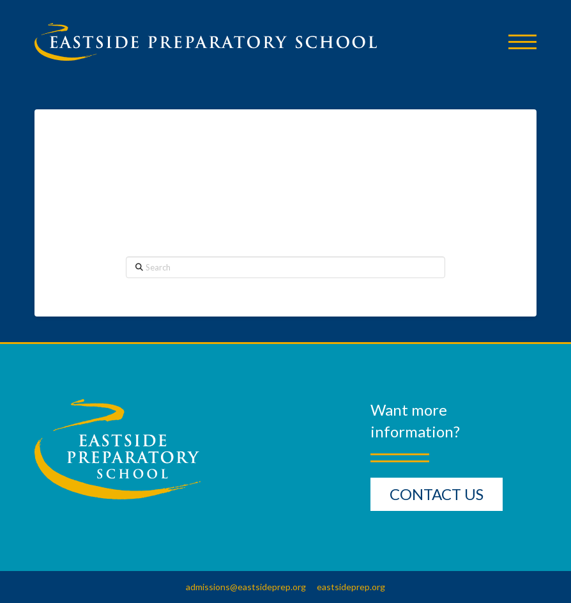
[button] (522, 42)
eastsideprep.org (351, 586)
